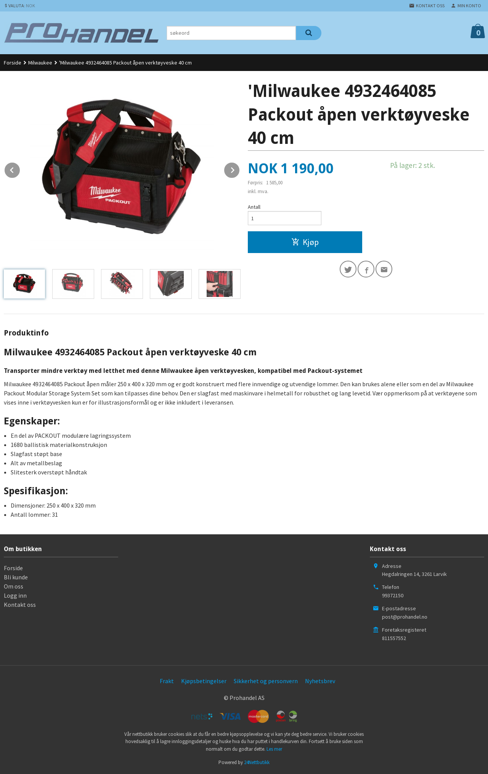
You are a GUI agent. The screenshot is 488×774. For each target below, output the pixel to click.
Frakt (167, 681)
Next (239, 168)
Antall (254, 206)
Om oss (13, 586)
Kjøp (305, 242)
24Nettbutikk (257, 762)
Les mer (274, 749)
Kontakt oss (20, 604)
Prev (20, 168)
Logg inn (15, 595)
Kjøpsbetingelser (203, 681)
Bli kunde (16, 577)
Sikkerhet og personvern (266, 681)
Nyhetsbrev (320, 681)
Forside (12, 62)
